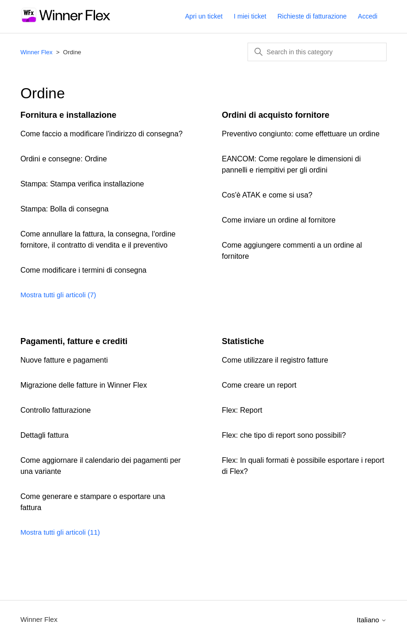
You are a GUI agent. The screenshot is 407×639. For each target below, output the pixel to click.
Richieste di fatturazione (311, 16)
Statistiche (243, 341)
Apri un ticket (204, 16)
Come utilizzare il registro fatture (275, 360)
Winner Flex (36, 52)
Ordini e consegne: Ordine (63, 159)
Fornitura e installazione (68, 115)
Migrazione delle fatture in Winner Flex (83, 385)
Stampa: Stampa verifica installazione (82, 184)
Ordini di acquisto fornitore (276, 115)
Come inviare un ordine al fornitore (279, 220)
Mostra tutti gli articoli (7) (58, 295)
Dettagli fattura (44, 435)
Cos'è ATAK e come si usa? (267, 195)
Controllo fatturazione (55, 410)
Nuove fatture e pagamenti (64, 360)
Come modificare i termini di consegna (83, 270)
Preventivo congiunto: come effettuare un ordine (301, 134)
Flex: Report (242, 410)
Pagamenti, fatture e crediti (73, 341)
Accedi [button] (367, 16)
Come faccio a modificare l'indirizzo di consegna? (101, 134)
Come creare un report (259, 385)
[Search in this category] (317, 52)
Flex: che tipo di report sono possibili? (284, 435)
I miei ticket (250, 16)
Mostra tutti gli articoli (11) (60, 532)
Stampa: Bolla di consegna (64, 209)
